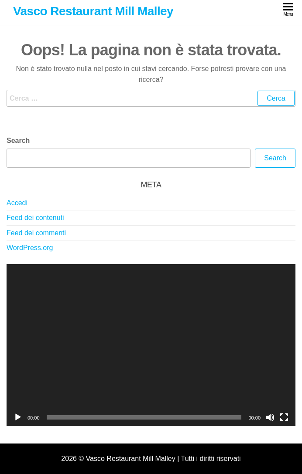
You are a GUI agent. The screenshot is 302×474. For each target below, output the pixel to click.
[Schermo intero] (284, 417)
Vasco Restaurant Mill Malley (93, 11)
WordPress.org (30, 247)
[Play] (18, 417)
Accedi (17, 203)
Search (18, 140)
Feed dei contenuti (35, 217)
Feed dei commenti (36, 233)
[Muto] (270, 417)
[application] (151, 345)
